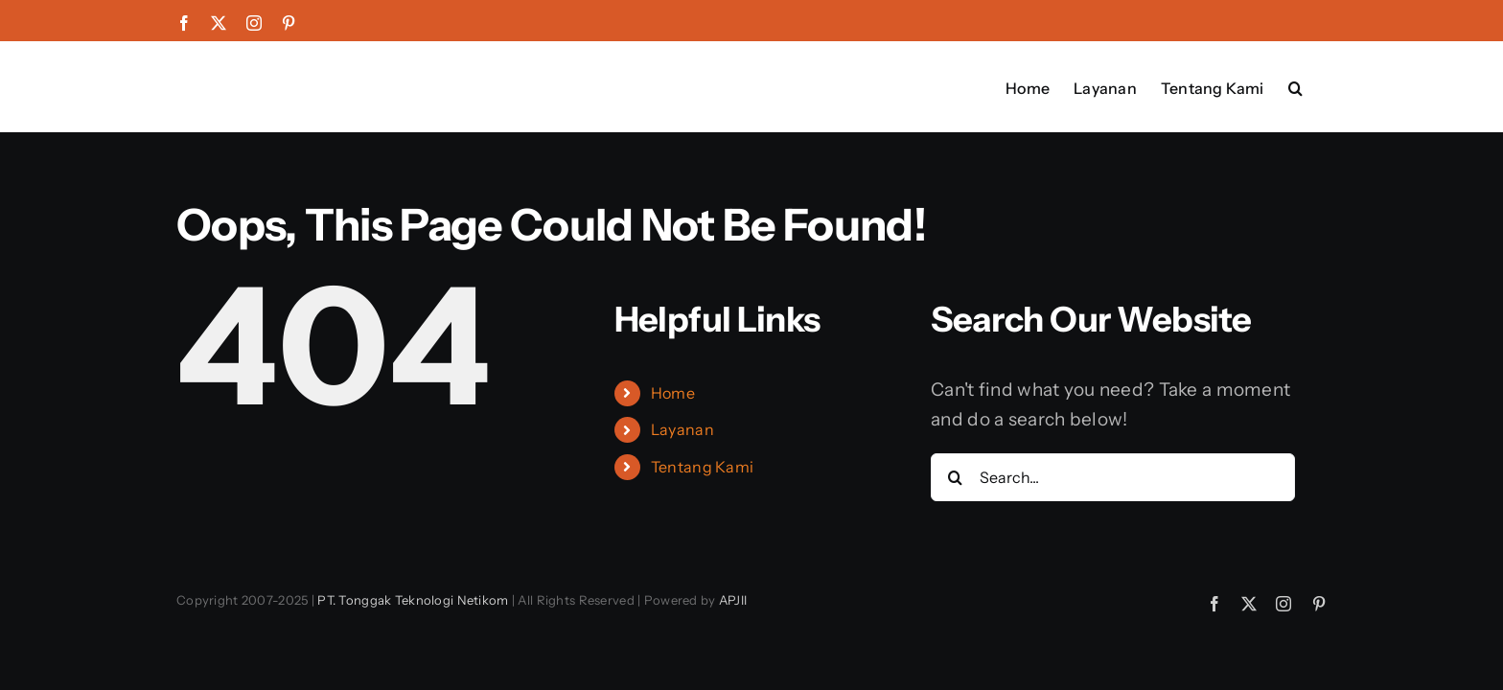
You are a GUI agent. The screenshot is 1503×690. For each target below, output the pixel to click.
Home (673, 392)
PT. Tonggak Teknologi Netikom (412, 600)
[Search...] (1113, 477)
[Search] (955, 477)
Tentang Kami (702, 466)
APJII (733, 600)
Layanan (682, 429)
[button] (1319, 86)
